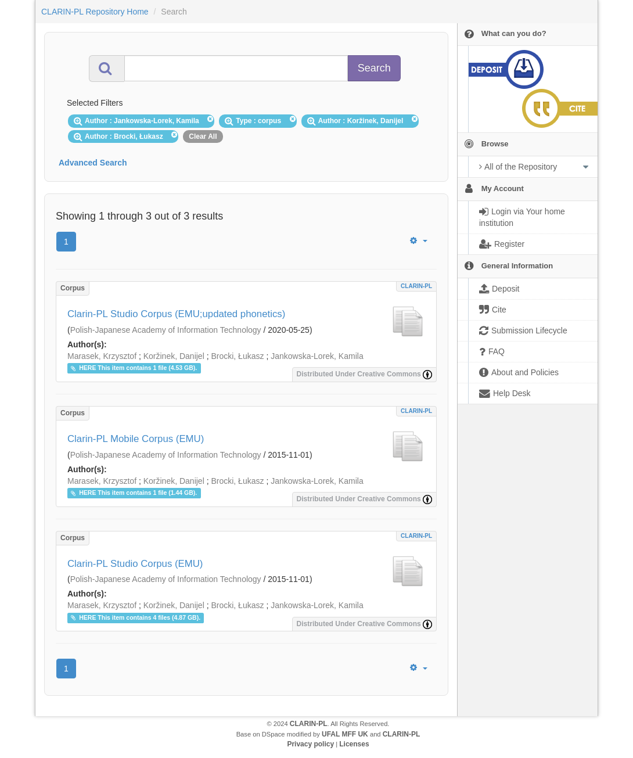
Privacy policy (310, 744)
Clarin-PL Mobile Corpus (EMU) (135, 438)
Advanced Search (93, 162)
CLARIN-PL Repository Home (95, 11)
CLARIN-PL (416, 286)
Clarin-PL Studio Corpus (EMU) (135, 563)
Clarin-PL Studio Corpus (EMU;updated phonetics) (176, 313)
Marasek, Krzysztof (101, 356)
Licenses (354, 744)
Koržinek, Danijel (173, 356)
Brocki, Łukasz (237, 356)
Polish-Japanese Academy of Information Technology (165, 330)
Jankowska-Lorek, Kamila (317, 356)
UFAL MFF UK (345, 734)
